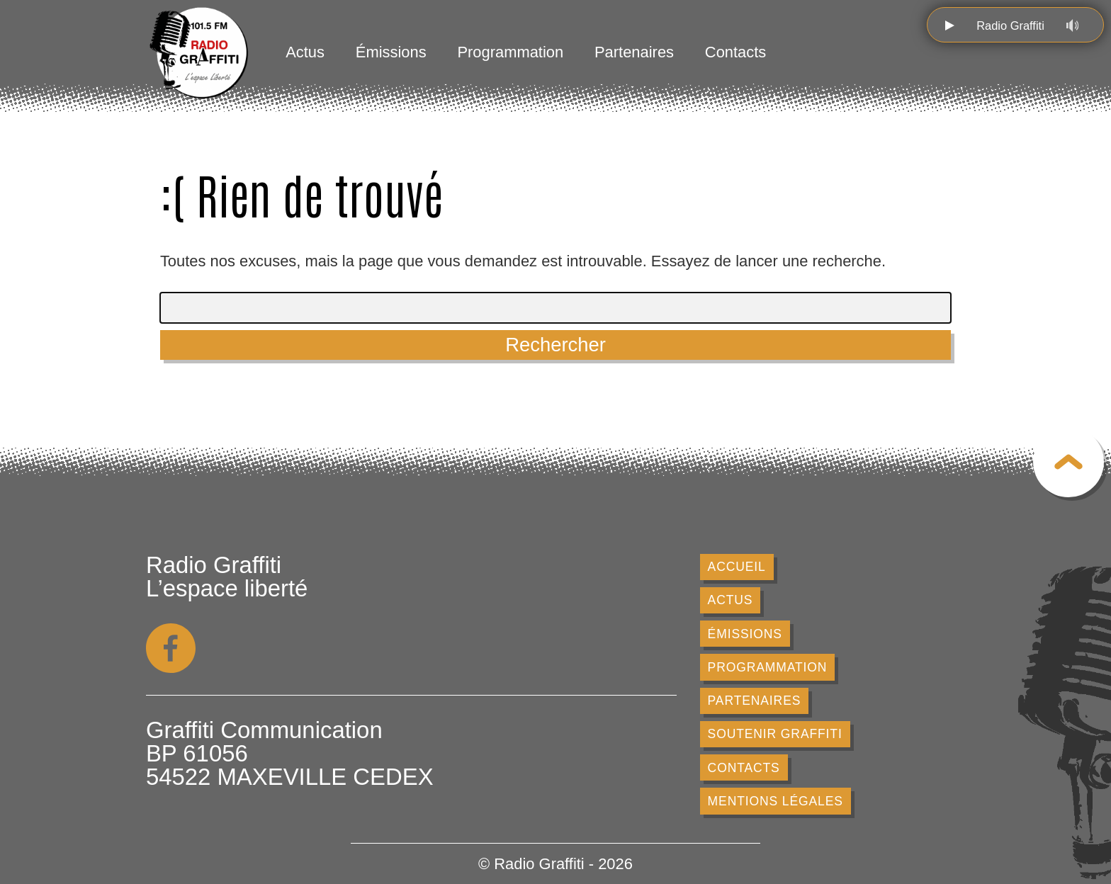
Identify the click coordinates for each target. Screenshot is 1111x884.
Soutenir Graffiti (775, 734)
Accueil (737, 567)
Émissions (391, 52)
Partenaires (634, 52)
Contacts (735, 52)
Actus (305, 52)
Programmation (510, 52)
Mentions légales (775, 801)
